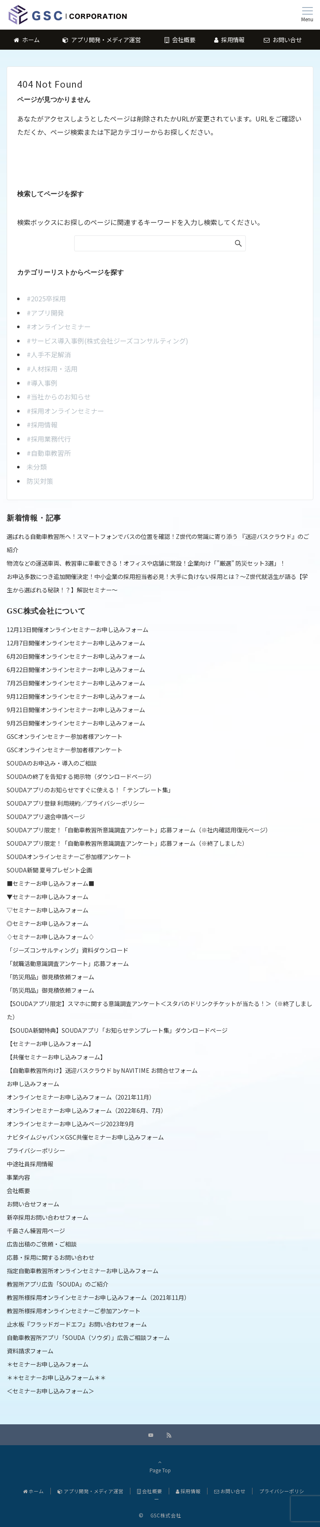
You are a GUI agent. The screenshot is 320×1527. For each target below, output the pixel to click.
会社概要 (18, 1190)
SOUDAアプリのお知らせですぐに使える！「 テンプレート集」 (90, 790)
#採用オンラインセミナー (65, 411)
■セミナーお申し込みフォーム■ (50, 883)
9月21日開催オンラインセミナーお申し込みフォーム (76, 709)
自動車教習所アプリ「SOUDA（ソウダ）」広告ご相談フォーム (88, 1337)
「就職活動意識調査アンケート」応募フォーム (68, 963)
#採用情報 (42, 425)
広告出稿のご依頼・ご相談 (42, 1244)
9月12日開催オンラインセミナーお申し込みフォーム (76, 696)
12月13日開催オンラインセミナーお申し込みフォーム (77, 629)
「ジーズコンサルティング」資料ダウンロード (67, 950)
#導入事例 (42, 383)
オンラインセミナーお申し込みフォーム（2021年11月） (81, 1097)
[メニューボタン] (307, 14)
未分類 (37, 467)
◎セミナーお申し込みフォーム (47, 923)
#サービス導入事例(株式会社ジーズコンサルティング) (107, 341)
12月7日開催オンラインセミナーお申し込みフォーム (76, 643)
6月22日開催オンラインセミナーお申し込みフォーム (76, 669)
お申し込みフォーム (33, 1084)
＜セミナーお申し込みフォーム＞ (50, 1391)
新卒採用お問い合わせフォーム (47, 1217)
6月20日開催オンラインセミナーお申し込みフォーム (76, 656)
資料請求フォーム (30, 1351)
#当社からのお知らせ (59, 397)
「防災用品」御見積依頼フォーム (50, 977)
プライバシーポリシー (36, 1150)
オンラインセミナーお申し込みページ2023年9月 (70, 1124)
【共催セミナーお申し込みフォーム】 (56, 1057)
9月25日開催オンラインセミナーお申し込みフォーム (76, 723)
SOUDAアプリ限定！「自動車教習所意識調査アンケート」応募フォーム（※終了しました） (127, 843)
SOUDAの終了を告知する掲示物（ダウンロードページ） (81, 776)
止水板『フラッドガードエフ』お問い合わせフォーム (77, 1324)
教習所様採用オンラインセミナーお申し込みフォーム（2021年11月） (98, 1297)
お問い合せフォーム (33, 1204)
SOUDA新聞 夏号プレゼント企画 (49, 870)
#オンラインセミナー (59, 326)
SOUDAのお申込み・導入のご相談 (52, 763)
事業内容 (18, 1177)
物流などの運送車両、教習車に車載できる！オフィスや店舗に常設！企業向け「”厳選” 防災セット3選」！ (146, 563)
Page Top (160, 1466)
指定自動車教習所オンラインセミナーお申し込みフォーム (82, 1271)
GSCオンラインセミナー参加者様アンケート (64, 736)
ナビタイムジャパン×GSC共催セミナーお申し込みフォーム (85, 1137)
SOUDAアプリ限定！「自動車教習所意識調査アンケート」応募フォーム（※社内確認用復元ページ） (139, 830)
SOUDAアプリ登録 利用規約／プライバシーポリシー (76, 803)
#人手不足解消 (49, 354)
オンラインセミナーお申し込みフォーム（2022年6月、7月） (87, 1110)
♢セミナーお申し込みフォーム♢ (50, 937)
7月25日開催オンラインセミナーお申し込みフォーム (76, 683)
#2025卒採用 (46, 298)
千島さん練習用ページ (36, 1230)
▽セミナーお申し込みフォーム (47, 910)
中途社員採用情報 (30, 1164)
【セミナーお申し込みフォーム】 (50, 1043)
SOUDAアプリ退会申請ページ (46, 816)
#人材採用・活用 (52, 369)
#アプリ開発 (45, 313)
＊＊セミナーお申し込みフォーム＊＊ (56, 1377)
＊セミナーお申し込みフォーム (47, 1364)
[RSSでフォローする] (169, 1435)
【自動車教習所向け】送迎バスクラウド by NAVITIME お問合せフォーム (102, 1070)
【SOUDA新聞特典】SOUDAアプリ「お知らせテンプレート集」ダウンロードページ (117, 1030)
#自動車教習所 (49, 453)
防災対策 (40, 481)
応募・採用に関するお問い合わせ (50, 1257)
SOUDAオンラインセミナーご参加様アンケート (69, 856)
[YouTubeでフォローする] (150, 1435)
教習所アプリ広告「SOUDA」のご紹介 (57, 1284)
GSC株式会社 (163, 1515)
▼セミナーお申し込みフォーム (47, 896)
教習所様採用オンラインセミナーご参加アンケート (73, 1311)
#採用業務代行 (49, 439)
